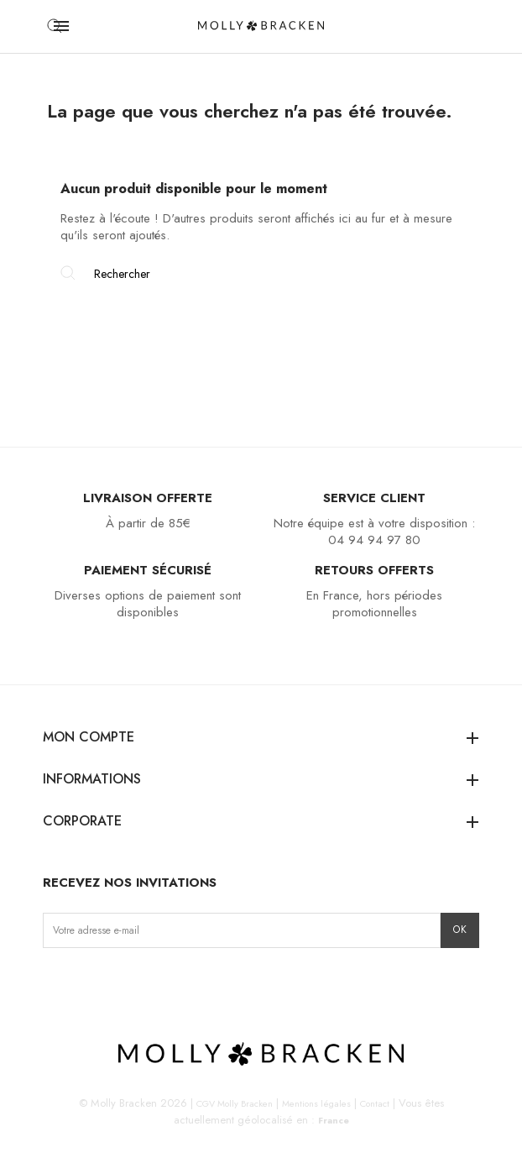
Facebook (83, 983)
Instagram (57, 983)
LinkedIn (162, 983)
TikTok (109, 983)
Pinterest (136, 983)
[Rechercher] (261, 274)
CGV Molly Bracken (234, 1103)
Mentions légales (316, 1103)
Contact (374, 1103)
